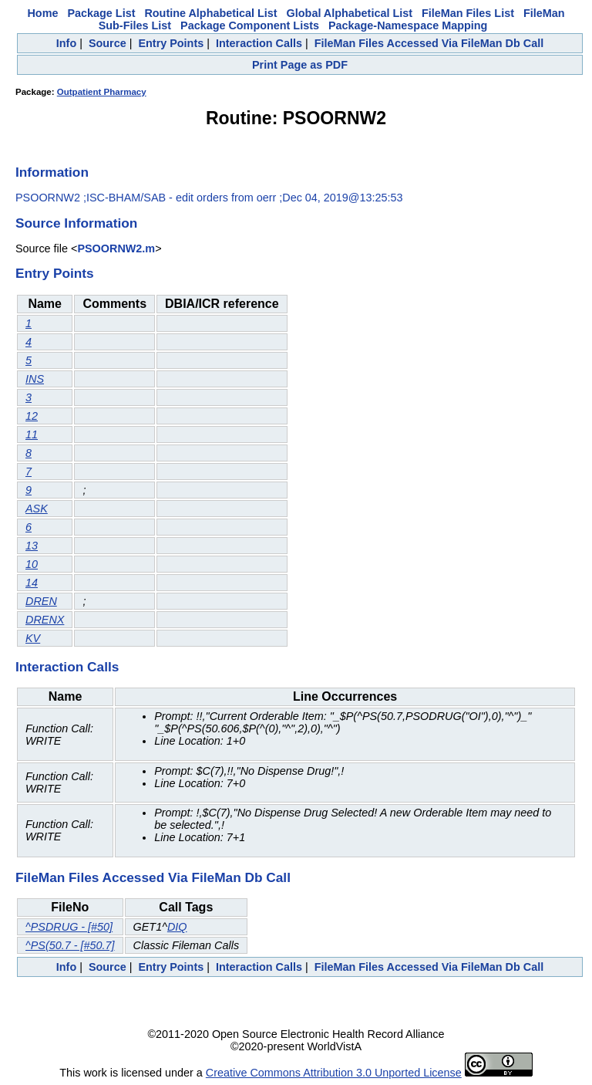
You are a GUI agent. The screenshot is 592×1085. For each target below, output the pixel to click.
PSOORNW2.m (116, 248)
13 (31, 545)
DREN (41, 601)
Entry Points (171, 43)
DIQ (177, 927)
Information (52, 172)
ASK (36, 508)
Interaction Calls (259, 43)
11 (31, 434)
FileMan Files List (468, 13)
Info (66, 43)
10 (31, 564)
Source (107, 43)
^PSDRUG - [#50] (69, 927)
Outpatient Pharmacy (101, 91)
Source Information (76, 223)
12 (31, 416)
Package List (101, 13)
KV (32, 638)
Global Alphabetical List (349, 13)
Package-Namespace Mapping (407, 25)
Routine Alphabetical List (210, 13)
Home (42, 13)
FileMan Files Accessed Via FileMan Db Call (429, 43)
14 (31, 582)
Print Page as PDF (300, 65)
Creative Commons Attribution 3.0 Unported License (334, 1072)
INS (34, 379)
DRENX (44, 619)
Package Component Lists (249, 25)
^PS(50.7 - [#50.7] (70, 945)
